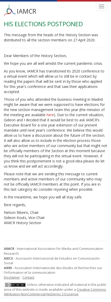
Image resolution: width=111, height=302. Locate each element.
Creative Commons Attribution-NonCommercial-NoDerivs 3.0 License (55, 292)
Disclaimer (12, 277)
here (50, 114)
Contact (28, 277)
